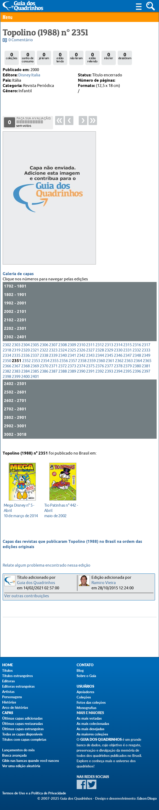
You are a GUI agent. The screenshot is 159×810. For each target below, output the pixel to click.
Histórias (9, 702)
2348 (136, 359)
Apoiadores (85, 692)
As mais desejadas (90, 729)
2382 (7, 375)
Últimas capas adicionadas (22, 718)
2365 (147, 365)
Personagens (12, 697)
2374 (81, 370)
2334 (7, 359)
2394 (118, 375)
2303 (16, 349)
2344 (99, 359)
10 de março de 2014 (21, 509)
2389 (72, 375)
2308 (62, 349)
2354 (45, 365)
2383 (16, 375)
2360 (100, 365)
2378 (118, 370)
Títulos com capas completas (24, 739)
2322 (44, 354)
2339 (53, 359)
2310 (81, 349)
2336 (25, 359)
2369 (34, 370)
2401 (34, 380)
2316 (136, 349)
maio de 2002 (61, 509)
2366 (7, 370)
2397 (146, 375)
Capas (7, 713)
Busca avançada (14, 755)
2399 (16, 380)
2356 (63, 365)
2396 (136, 375)
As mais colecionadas (93, 723)
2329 (109, 354)
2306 (44, 349)
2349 (146, 359)
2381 (146, 370)
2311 (90, 349)
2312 (99, 349)
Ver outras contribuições (26, 596)
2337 (34, 359)
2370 (44, 370)
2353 (36, 365)
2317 (146, 349)
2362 (119, 365)
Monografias (86, 708)
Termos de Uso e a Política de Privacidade (34, 793)
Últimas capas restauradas (22, 723)
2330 (118, 354)
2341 (72, 359)
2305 (34, 349)
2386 (44, 375)
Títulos (7, 670)
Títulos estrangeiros (17, 676)
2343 (90, 359)
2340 (62, 359)
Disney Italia (29, 75)
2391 (90, 375)
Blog (80, 670)
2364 (138, 365)
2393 (109, 375)
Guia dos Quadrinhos (36, 582)
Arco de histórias (15, 707)
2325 (72, 354)
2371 (53, 370)
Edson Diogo (147, 798)
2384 (25, 375)
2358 (82, 365)
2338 (44, 359)
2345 (109, 359)
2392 (99, 375)
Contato (85, 665)
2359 (91, 365)
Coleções (84, 697)
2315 (127, 349)
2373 (72, 370)
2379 (127, 370)
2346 (118, 359)
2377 (109, 370)
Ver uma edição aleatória (21, 766)
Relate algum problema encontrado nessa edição (46, 565)
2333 (146, 354)
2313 (109, 349)
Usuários (85, 686)
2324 (62, 354)
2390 (81, 375)
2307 (53, 349)
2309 (72, 349)
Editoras (8, 681)
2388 (62, 375)
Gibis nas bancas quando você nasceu (30, 760)
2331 (127, 354)
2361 (110, 365)
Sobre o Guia (86, 676)
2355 (54, 365)
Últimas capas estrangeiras (23, 729)
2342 (81, 359)
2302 (7, 349)
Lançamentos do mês (18, 750)
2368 (25, 370)
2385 (34, 375)
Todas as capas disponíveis (22, 734)
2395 (127, 375)
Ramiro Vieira (103, 582)
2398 (7, 380)
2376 (99, 370)
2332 (136, 354)
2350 (7, 365)
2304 (25, 349)
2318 (7, 354)
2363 (128, 365)
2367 (16, 370)
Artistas (8, 691)
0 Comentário (20, 40)
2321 (34, 354)
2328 (99, 354)
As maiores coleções (92, 734)
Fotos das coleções (91, 702)
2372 (62, 370)
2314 (118, 349)
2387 (53, 375)
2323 (53, 354)
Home (7, 665)
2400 (25, 380)
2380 (136, 370)
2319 (16, 354)
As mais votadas (89, 718)
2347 (127, 359)
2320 (25, 354)
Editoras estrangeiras (18, 686)
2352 (26, 365)
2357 (73, 365)
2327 (90, 354)
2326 (81, 354)
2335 (16, 359)
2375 (90, 370)
